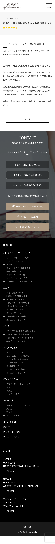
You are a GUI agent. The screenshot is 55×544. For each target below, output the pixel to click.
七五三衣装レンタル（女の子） (18, 359)
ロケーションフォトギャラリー (19, 281)
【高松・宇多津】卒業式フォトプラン (20, 334)
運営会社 (7, 426)
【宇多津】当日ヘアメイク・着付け (19, 337)
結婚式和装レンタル (14, 271)
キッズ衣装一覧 (13, 366)
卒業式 (9, 390)
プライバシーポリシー (13, 431)
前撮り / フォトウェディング (18, 384)
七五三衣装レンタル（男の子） (18, 355)
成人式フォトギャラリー (16, 319)
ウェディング (12, 18)
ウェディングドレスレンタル (18, 268)
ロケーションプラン (14, 261)
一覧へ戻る (27, 119)
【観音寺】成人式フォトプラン (18, 306)
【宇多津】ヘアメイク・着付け (18, 316)
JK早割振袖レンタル (14, 292)
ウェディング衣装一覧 (15, 274)
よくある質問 (9, 421)
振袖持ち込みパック (14, 309)
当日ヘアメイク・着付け (16, 369)
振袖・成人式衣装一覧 (15, 299)
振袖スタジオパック (14, 313)
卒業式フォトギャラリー (16, 341)
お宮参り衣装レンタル (15, 362)
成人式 (9, 387)
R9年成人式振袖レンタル (16, 296)
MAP (11, 471)
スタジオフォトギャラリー (17, 278)
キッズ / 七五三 (13, 394)
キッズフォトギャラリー (16, 372)
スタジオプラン (13, 264)
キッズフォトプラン (14, 352)
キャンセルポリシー (12, 436)
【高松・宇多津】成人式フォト (18, 302)
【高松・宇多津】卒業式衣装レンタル (20, 331)
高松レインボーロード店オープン (20, 257)
